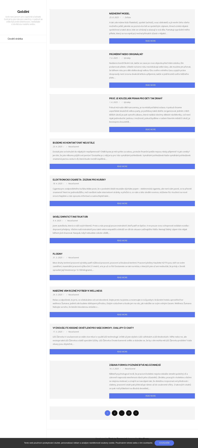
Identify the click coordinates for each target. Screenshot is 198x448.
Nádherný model (119, 13)
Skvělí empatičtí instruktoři (70, 217)
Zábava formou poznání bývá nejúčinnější (135, 365)
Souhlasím (164, 443)
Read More (151, 41)
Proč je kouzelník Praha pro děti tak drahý (135, 98)
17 (129, 413)
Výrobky (127, 58)
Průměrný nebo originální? (126, 54)
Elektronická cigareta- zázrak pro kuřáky (79, 179)
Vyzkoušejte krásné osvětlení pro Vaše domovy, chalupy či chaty (93, 328)
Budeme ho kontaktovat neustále (74, 143)
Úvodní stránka (15, 38)
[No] (194, 443)
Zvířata (128, 17)
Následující (136, 413)
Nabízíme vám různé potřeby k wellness (77, 291)
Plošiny (57, 254)
